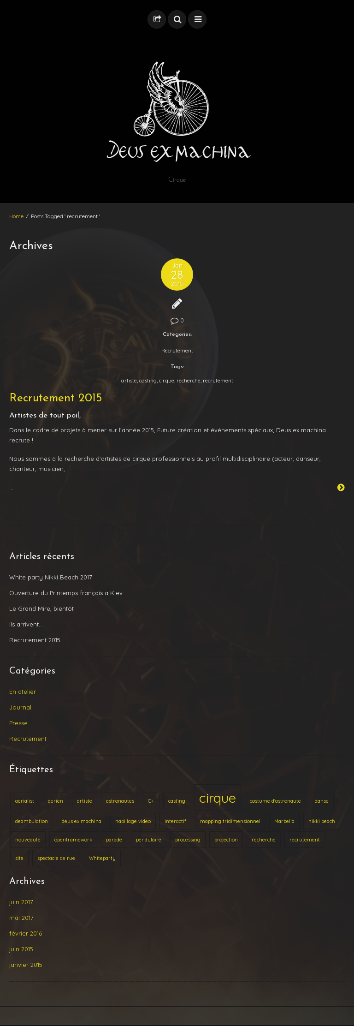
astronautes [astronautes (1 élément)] (120, 801)
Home (16, 216)
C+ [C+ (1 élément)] (151, 801)
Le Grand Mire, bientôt (41, 608)
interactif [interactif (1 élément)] (175, 821)
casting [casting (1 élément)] (176, 801)
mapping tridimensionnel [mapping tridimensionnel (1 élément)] (230, 821)
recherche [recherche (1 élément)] (264, 839)
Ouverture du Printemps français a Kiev (66, 593)
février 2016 (25, 933)
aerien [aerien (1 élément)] (55, 801)
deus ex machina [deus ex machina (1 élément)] (81, 821)
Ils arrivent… (26, 624)
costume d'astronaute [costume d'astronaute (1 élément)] (275, 801)
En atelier (22, 691)
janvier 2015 (25, 964)
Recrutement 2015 (55, 398)
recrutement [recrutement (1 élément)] (304, 839)
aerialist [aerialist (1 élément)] (24, 801)
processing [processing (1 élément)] (188, 839)
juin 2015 (21, 949)
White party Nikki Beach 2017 (50, 577)
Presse (18, 723)
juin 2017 (21, 902)
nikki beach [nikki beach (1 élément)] (321, 821)
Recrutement (177, 350)
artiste (129, 380)
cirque (166, 380)
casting (148, 380)
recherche (189, 380)
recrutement (218, 380)
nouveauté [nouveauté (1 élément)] (28, 839)
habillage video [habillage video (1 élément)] (133, 821)
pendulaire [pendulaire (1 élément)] (148, 839)
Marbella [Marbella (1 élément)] (284, 821)
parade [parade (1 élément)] (114, 839)
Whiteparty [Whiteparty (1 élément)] (102, 858)
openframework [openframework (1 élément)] (73, 839)
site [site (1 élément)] (19, 858)
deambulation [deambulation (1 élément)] (31, 821)
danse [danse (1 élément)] (322, 801)
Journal (20, 707)
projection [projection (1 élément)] (226, 839)
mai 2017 (21, 917)
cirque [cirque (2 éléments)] (217, 797)
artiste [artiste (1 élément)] (84, 801)
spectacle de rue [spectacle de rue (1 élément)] (56, 858)
